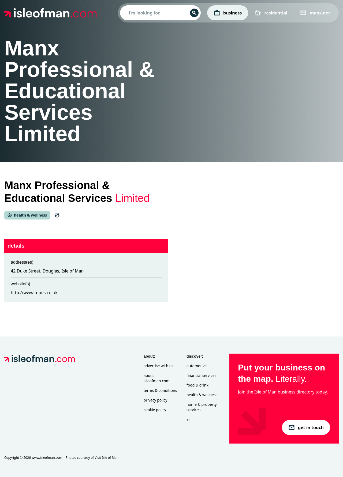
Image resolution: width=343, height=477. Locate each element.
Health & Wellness (202, 394)
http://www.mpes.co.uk (34, 293)
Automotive (197, 365)
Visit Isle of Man (106, 457)
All (189, 419)
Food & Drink (197, 385)
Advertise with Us (158, 365)
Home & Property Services (202, 407)
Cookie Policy (155, 409)
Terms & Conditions (160, 390)
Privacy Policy (155, 400)
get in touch (306, 427)
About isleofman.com (157, 378)
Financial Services (201, 375)
